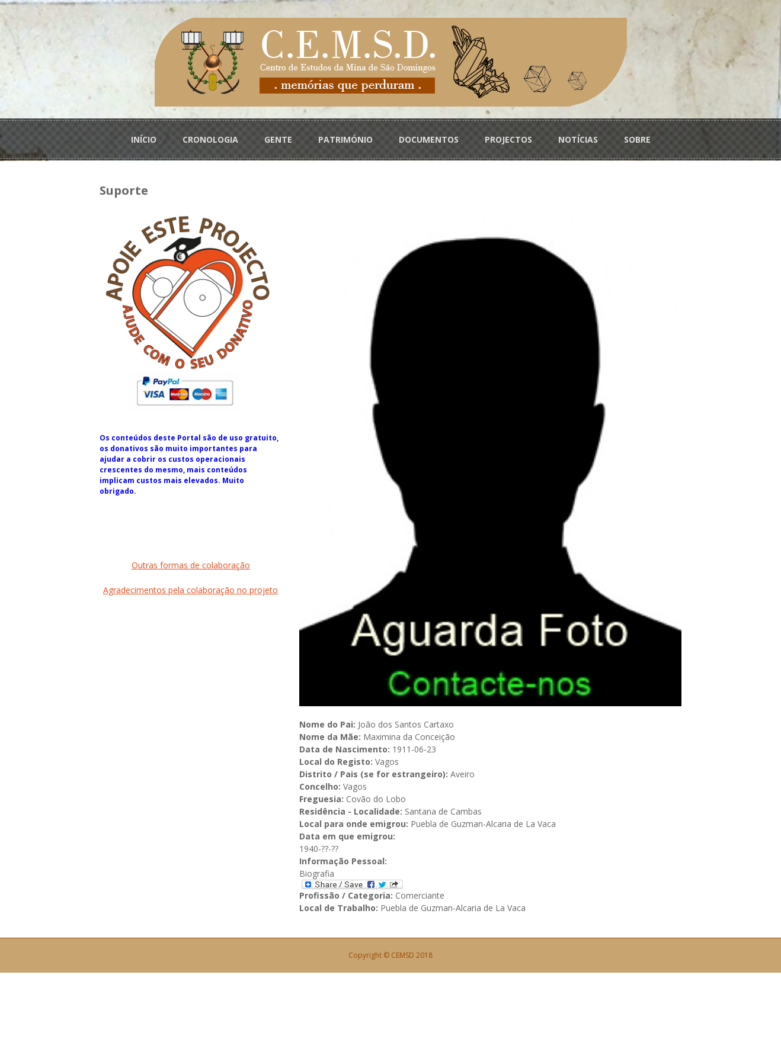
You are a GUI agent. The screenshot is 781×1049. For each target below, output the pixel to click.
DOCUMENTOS (429, 137)
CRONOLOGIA (210, 137)
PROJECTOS (508, 137)
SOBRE (637, 137)
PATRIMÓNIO (345, 137)
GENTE (278, 137)
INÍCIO (143, 137)
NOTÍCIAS (578, 137)
